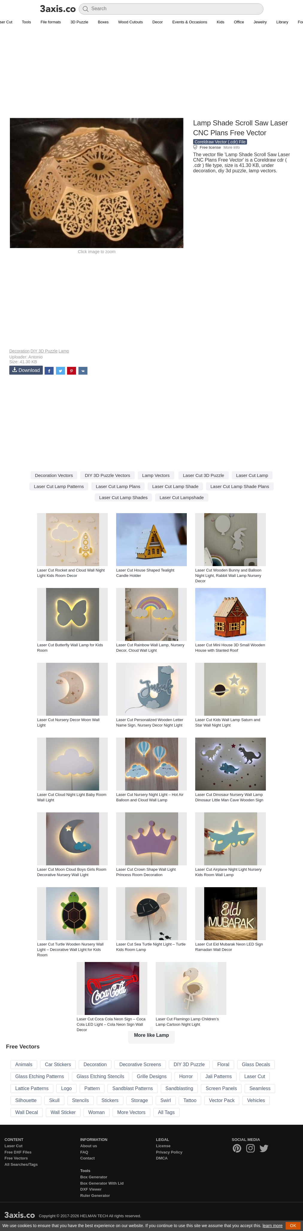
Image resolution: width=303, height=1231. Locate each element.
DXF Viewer (90, 1189)
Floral (223, 1064)
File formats (50, 22)
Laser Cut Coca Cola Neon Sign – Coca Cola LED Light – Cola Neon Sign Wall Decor (111, 1024)
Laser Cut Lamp (252, 475)
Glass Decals (256, 1064)
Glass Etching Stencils (100, 1076)
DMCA (162, 1158)
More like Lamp (151, 1035)
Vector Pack (221, 1100)
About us (88, 1146)
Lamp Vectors (156, 475)
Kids (220, 22)
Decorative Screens (140, 1064)
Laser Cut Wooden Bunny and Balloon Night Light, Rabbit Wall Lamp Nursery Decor (228, 575)
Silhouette (26, 1100)
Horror (186, 1076)
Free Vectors (16, 1158)
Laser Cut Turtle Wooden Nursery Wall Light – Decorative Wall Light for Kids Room (70, 949)
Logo (66, 1088)
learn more (273, 1225)
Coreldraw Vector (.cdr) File (220, 141)
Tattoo (190, 1100)
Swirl (165, 1100)
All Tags (166, 1112)
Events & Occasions (189, 22)
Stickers (110, 1100)
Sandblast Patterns (132, 1088)
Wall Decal (26, 1112)
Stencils (80, 1100)
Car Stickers (58, 1064)
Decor (157, 22)
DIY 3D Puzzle (44, 351)
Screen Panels (221, 1088)
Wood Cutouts (130, 22)
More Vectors (131, 1112)
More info (231, 147)
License (163, 1146)
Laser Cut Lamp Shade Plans (239, 486)
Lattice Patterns (32, 1088)
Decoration (19, 351)
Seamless (259, 1088)
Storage (139, 1100)
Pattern (92, 1088)
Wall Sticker (63, 1112)
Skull (54, 1100)
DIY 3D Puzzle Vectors (107, 475)
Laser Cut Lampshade (182, 497)
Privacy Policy (169, 1152)
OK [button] (293, 1225)
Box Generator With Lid (102, 1183)
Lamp (63, 351)
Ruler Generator (95, 1195)
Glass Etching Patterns (39, 1076)
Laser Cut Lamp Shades (123, 497)
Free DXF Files (17, 1152)
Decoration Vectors (54, 475)
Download (26, 370)
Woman (96, 1112)
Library (282, 22)
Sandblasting (179, 1088)
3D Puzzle (79, 22)
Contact (87, 1158)
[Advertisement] (151, 75)
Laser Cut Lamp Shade (175, 486)
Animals (23, 1064)
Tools (26, 22)
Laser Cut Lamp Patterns (59, 486)
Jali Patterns (218, 1076)
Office (239, 22)
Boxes (103, 22)
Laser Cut (254, 1076)
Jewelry (260, 22)
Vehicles (256, 1100)
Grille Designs (152, 1076)
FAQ (84, 1152)
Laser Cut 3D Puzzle (203, 475)
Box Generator (93, 1177)
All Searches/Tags (21, 1164)
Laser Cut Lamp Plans (118, 486)
